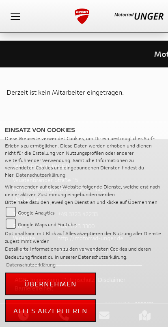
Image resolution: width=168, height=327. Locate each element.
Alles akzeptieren (50, 310)
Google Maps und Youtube (47, 224)
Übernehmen (50, 283)
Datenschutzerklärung (40, 175)
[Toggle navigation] (15, 16)
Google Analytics (36, 213)
